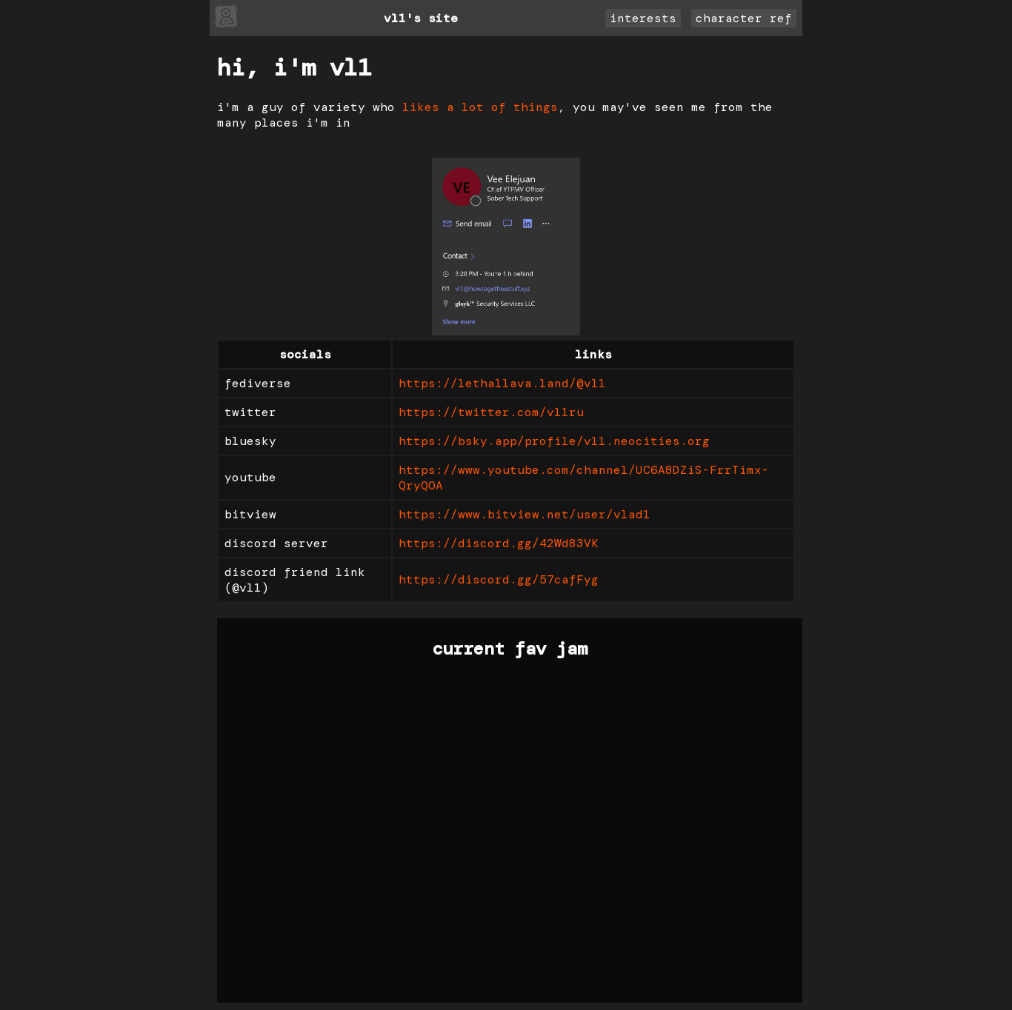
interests (643, 18)
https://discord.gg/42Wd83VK (499, 543)
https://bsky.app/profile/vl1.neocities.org (554, 441)
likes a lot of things (480, 107)
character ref (744, 18)
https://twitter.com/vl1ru (491, 412)
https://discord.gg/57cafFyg (499, 579)
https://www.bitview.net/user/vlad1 (524, 514)
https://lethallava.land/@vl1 (502, 383)
